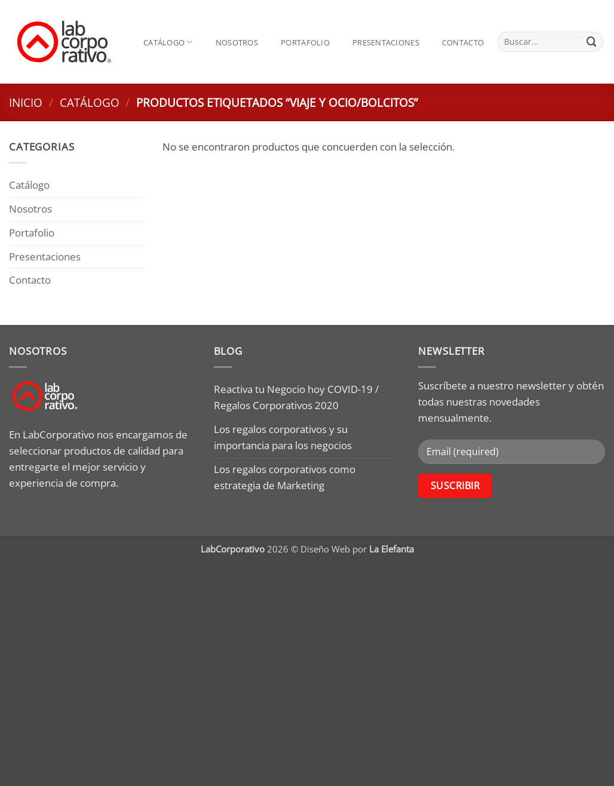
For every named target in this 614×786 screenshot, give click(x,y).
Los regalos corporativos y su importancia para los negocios (283, 437)
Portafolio (305, 42)
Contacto (463, 42)
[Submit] (592, 41)
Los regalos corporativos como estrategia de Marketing (284, 477)
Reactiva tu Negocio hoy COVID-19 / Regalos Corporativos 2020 (296, 397)
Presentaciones (385, 42)
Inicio (25, 102)
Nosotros (237, 42)
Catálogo (168, 42)
